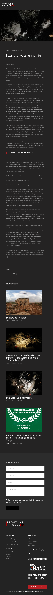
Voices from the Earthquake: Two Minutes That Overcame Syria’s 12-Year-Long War (23, 357)
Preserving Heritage (16, 317)
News (7, 50)
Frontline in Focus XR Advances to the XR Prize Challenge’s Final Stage (23, 437)
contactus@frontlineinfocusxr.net (15, 542)
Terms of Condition (33, 541)
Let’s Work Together (11, 552)
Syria (10, 270)
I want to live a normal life (19, 398)
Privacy (30, 543)
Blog (7, 559)
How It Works (31, 546)
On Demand (9, 556)
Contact (8, 554)
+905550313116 (13, 545)
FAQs (29, 539)
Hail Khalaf (11, 64)
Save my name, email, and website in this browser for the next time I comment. (24, 501)
